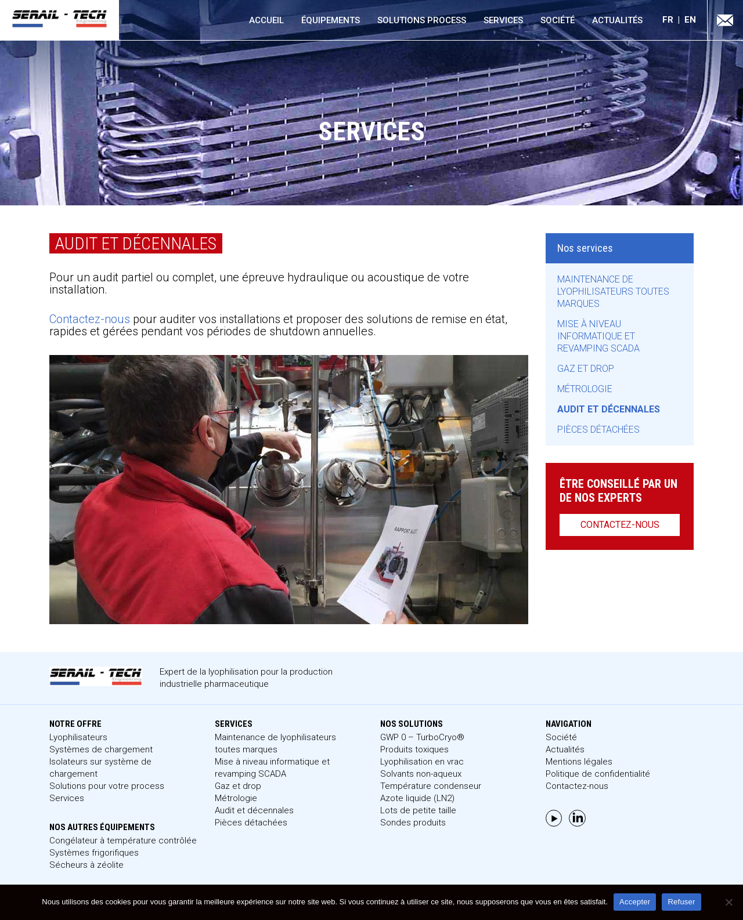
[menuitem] (673, 20)
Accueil (266, 20)
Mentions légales (579, 761)
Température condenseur (430, 786)
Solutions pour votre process (106, 786)
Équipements (330, 20)
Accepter (634, 901)
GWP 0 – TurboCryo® (422, 737)
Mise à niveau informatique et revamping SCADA (598, 336)
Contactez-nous (89, 319)
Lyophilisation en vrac (422, 761)
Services (503, 20)
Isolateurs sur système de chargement (100, 767)
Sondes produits (413, 822)
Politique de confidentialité (598, 774)
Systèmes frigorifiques (94, 852)
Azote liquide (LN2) (417, 798)
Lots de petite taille (418, 810)
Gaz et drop (585, 368)
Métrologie (584, 388)
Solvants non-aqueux (420, 774)
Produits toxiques (414, 749)
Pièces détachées (598, 429)
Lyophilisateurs (78, 737)
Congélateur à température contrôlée (123, 840)
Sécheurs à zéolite (86, 865)
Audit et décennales (608, 409)
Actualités (617, 20)
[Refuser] (728, 902)
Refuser (681, 901)
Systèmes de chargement (101, 749)
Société (557, 20)
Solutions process (421, 20)
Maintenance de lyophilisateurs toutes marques (613, 291)
